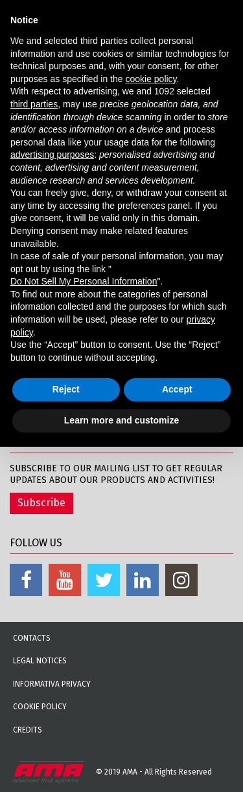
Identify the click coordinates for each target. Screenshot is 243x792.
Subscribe (41, 503)
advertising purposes (52, 154)
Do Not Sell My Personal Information (83, 281)
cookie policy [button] (150, 79)
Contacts (32, 638)
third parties (34, 104)
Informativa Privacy (52, 684)
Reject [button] (66, 389)
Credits (27, 729)
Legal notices (40, 660)
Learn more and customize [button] (121, 420)
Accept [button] (177, 389)
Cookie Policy (40, 706)
